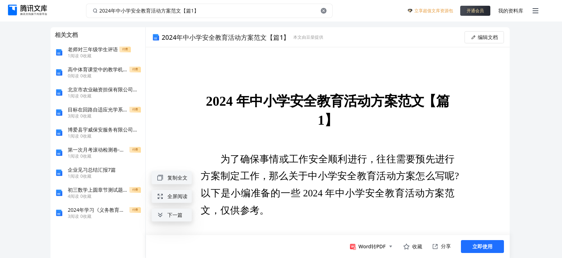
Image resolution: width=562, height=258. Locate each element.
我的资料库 (510, 10)
